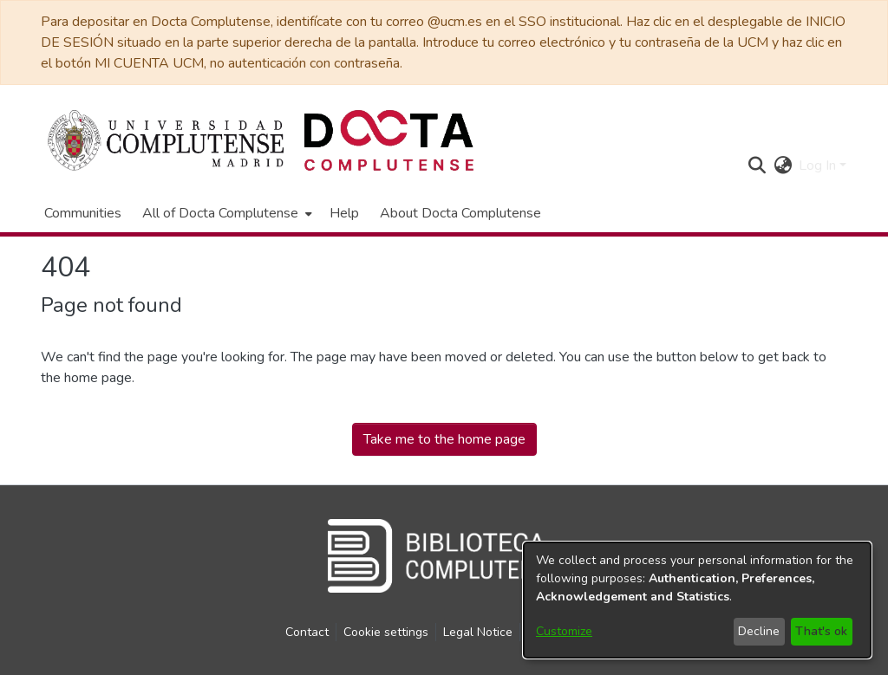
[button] (756, 165)
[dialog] (697, 600)
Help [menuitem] (344, 213)
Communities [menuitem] (82, 213)
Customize (564, 631)
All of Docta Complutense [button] (220, 213)
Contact (307, 632)
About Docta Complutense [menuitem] (460, 213)
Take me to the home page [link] (444, 439)
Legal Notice (478, 632)
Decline (759, 631)
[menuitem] (225, 213)
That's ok (821, 631)
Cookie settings (385, 632)
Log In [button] (819, 165)
